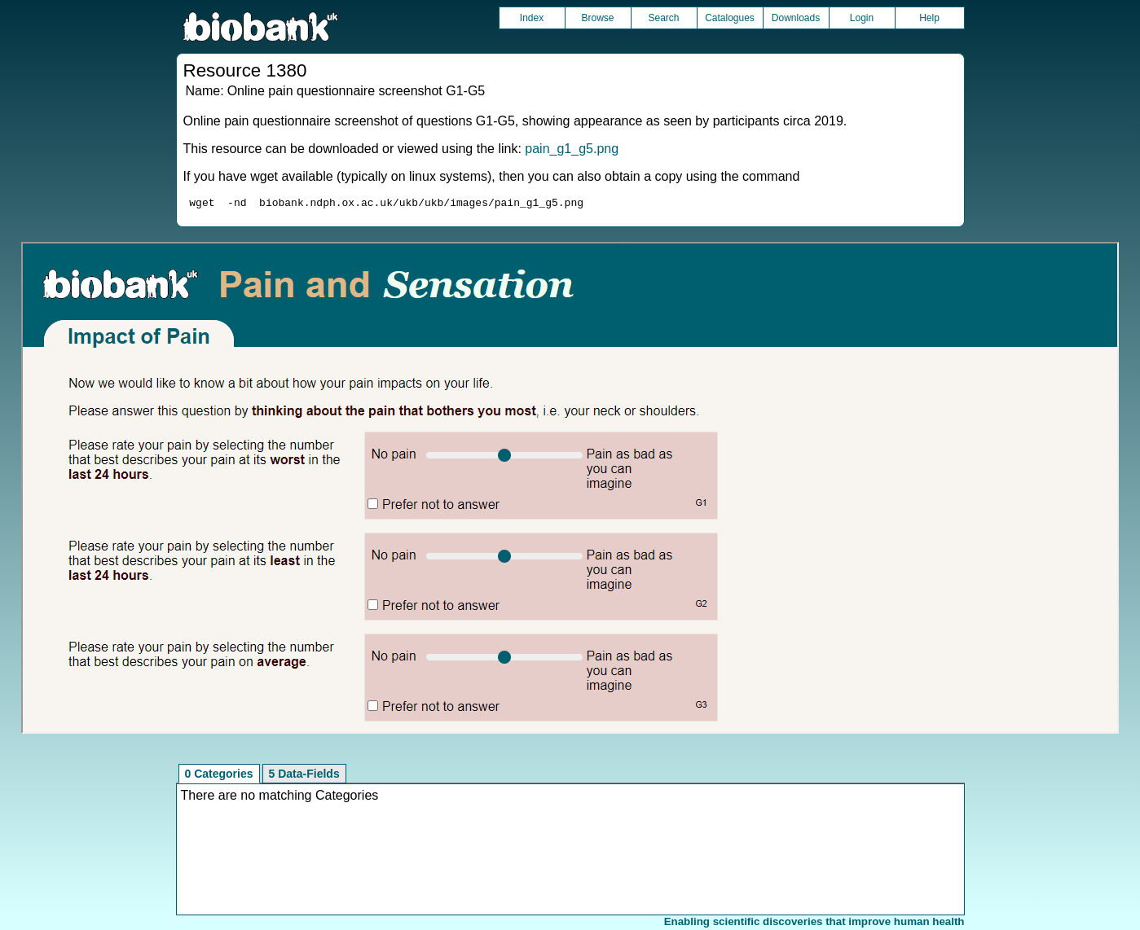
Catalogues (730, 18)
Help (929, 18)
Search (663, 18)
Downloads (796, 18)
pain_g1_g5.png (571, 149)
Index (532, 18)
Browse (597, 18)
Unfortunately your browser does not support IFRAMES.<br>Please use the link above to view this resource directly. (570, 490)
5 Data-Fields (304, 776)
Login (862, 18)
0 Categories (219, 776)
